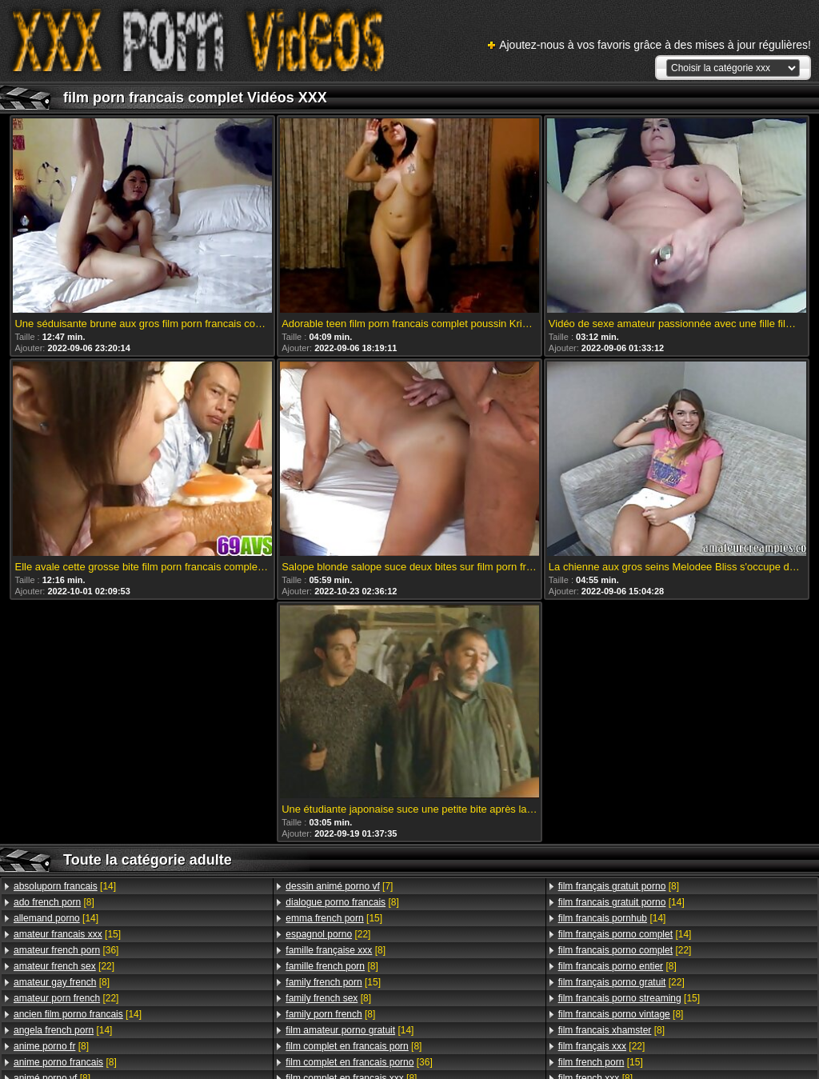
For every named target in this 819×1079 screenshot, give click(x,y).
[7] (339, 886)
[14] (65, 886)
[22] (64, 966)
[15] (67, 934)
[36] (66, 950)
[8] (54, 902)
